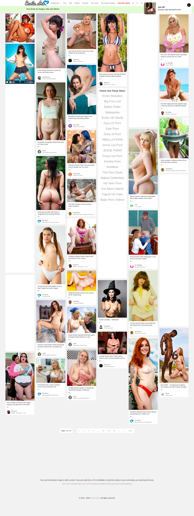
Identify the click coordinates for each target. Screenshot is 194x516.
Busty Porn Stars (109, 84)
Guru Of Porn (112, 123)
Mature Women (78, 61)
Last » (130, 431)
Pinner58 (76, 125)
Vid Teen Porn (112, 183)
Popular (85, 3)
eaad (44, 150)
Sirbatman (169, 168)
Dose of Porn (112, 134)
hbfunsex (76, 59)
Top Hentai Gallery (108, 3)
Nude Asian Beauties (49, 78)
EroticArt (45, 220)
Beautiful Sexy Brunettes (50, 222)
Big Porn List (112, 101)
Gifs (70, 3)
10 (103, 431)
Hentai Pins (117, 484)
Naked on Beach (171, 114)
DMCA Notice (106, 484)
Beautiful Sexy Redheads (143, 422)
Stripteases (127, 484)
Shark (167, 393)
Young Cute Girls (140, 333)
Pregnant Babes (78, 303)
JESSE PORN (112, 150)
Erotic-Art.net (95, 498)
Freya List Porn (112, 156)
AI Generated (108, 328)
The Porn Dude (112, 172)
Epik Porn (112, 128)
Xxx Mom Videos (112, 188)
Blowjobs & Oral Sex (80, 345)
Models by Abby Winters (81, 398)
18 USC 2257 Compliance (90, 484)
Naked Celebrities (112, 177)
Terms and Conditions (70, 484)
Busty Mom (169, 65)
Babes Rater (112, 106)
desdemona (46, 77)
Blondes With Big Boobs (50, 395)
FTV (136, 205)
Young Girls (46, 296)
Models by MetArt (79, 126)
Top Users (94, 3)
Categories (56, 3)
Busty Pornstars (140, 267)
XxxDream (76, 173)
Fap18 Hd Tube (112, 194)
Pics (64, 3)
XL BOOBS (169, 63)
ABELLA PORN (112, 139)
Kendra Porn (112, 161)
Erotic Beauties (112, 96)
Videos (77, 3)
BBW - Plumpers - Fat (80, 266)
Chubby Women (109, 366)
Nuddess (112, 167)
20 (109, 431)
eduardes (107, 326)
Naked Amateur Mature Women (176, 170)
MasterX (106, 82)
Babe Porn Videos (112, 199)
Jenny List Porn (112, 145)
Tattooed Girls (78, 175)
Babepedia (112, 112)
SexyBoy (168, 112)
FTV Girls (138, 206)
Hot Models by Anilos (49, 152)
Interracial (169, 395)
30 (114, 431)
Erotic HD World (112, 117)
